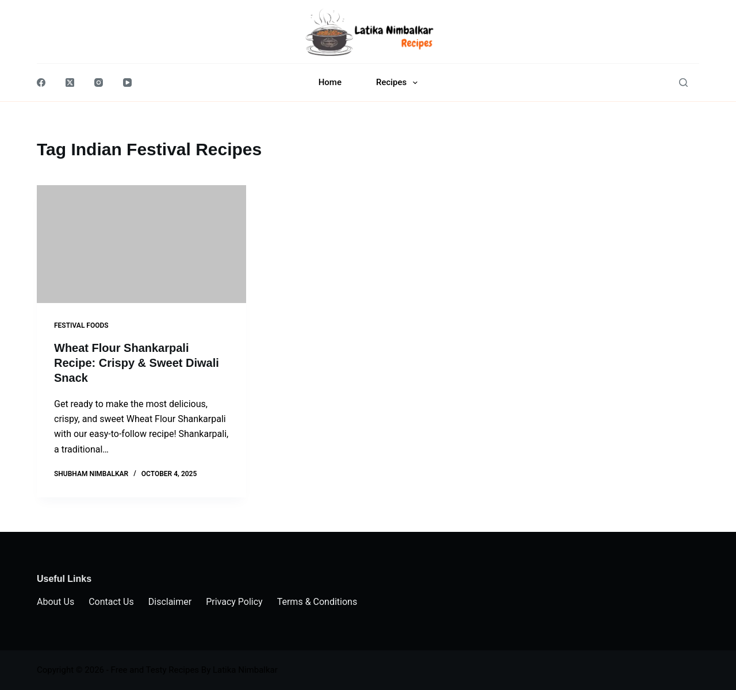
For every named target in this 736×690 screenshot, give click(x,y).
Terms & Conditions (317, 601)
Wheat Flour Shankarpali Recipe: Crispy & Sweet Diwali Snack (136, 363)
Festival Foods (81, 325)
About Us (55, 601)
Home (330, 82)
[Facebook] (41, 82)
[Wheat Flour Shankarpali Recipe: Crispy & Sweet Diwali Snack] (141, 244)
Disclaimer (169, 601)
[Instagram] (98, 82)
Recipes (399, 83)
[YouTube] (127, 82)
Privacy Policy (234, 601)
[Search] (683, 82)
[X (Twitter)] (70, 82)
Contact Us (111, 601)
